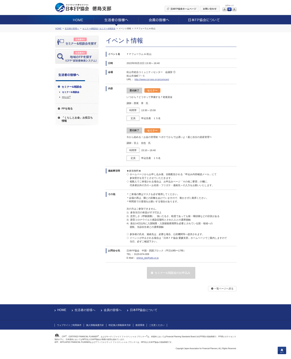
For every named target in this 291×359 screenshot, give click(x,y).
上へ (281, 350)
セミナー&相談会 (70, 92)
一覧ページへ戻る (223, 288)
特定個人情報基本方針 (120, 325)
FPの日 (66, 97)
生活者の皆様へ (85, 310)
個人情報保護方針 (95, 325)
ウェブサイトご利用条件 (69, 325)
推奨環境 (139, 325)
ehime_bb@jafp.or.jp (147, 257)
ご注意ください (157, 325)
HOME (61, 310)
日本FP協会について (143, 310)
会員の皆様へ (113, 310)
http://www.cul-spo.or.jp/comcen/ (152, 79)
